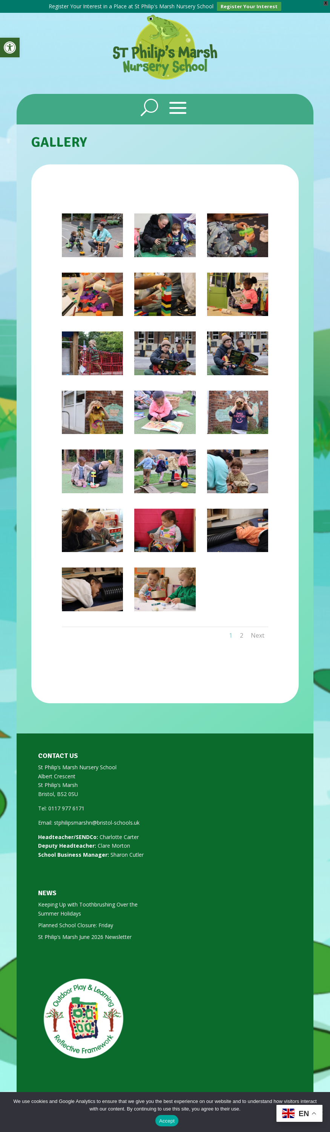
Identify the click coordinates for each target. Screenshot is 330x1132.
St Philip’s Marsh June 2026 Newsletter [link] (85, 935)
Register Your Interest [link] (249, 6)
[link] (10, 47)
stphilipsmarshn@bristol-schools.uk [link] (97, 821)
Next (257, 634)
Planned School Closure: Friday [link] (75, 924)
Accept (167, 1121)
